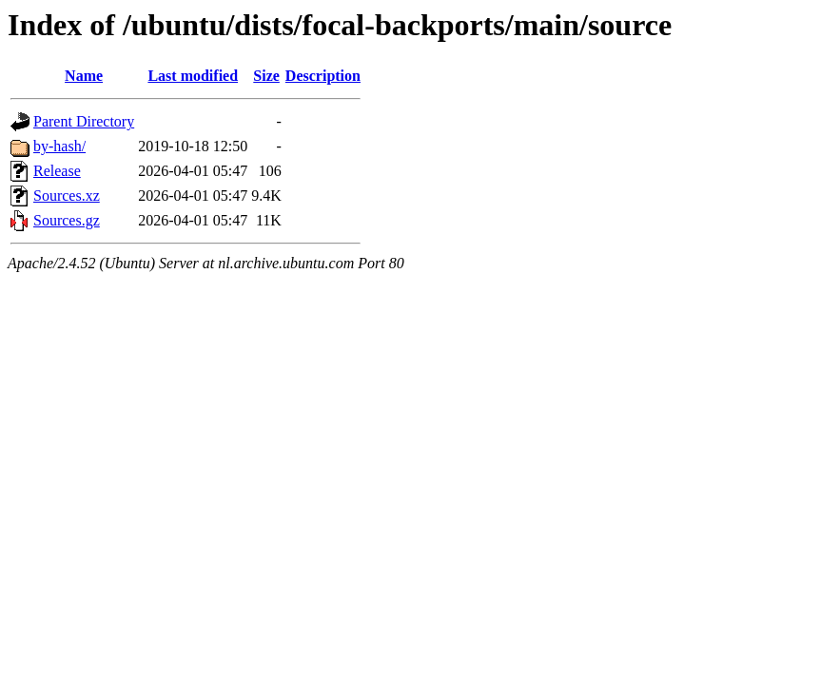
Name (84, 76)
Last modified (192, 76)
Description (323, 76)
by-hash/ (59, 146)
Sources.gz (66, 220)
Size (266, 76)
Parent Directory (83, 121)
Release (57, 171)
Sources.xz (66, 195)
